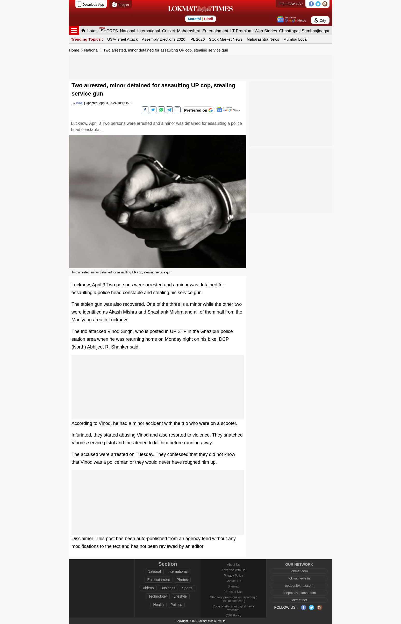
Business (168, 588)
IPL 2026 (197, 39)
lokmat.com (299, 571)
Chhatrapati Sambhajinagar (304, 31)
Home (74, 50)
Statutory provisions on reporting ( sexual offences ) (233, 599)
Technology (157, 596)
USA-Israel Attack (122, 39)
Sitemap (233, 586)
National (127, 31)
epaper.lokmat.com (299, 585)
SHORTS (109, 31)
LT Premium (241, 31)
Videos (148, 588)
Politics (176, 605)
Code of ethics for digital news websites (233, 608)
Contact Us (233, 581)
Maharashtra (188, 31)
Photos (182, 580)
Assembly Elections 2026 (163, 39)
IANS (79, 103)
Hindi (208, 19)
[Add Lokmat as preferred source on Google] (198, 110)
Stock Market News (225, 39)
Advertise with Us (233, 570)
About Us (233, 565)
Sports (187, 588)
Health (158, 605)
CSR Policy (233, 615)
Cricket (168, 31)
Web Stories (266, 31)
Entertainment (215, 31)
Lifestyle (180, 596)
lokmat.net (299, 600)
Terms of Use (233, 592)
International (148, 31)
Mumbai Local (295, 39)
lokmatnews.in (299, 578)
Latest (93, 31)
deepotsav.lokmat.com (299, 593)
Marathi (194, 19)
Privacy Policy (233, 575)
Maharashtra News (263, 39)
